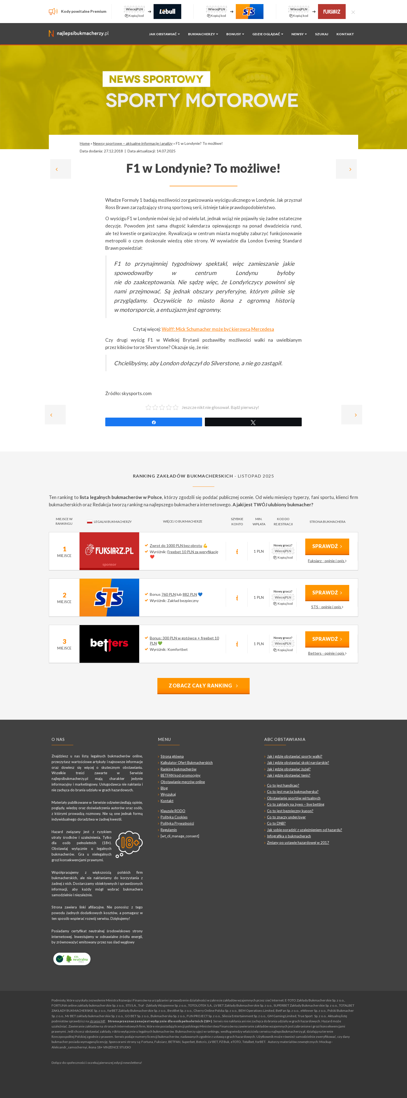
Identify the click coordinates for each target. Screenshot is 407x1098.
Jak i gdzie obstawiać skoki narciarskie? (298, 762)
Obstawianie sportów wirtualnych (293, 798)
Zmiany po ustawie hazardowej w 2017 (298, 842)
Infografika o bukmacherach (289, 836)
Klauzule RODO (173, 811)
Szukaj (321, 34)
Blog (164, 788)
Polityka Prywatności (177, 823)
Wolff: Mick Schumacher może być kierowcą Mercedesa (218, 329)
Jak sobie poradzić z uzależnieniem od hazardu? (304, 830)
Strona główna (172, 756)
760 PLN (168, 594)
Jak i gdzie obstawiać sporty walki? (294, 756)
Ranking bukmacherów (178, 769)
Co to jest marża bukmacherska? (293, 791)
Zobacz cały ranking (203, 686)
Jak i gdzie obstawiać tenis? (288, 775)
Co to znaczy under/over (286, 817)
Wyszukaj (168, 794)
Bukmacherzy (203, 34)
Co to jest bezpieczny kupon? (290, 811)
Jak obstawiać (164, 34)
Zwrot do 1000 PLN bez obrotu (176, 545)
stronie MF (97, 1021)
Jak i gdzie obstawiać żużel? (289, 769)
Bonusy (235, 34)
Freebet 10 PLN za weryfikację (192, 551)
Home (85, 143)
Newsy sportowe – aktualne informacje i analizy (133, 143)
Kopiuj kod (134, 16)
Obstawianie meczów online (183, 782)
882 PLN (190, 594)
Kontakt (345, 34)
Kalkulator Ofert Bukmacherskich (187, 762)
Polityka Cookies (174, 817)
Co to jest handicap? (283, 785)
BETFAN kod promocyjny (181, 775)
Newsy (299, 34)
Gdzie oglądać (267, 34)
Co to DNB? (276, 823)
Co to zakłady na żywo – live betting (295, 804)
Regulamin (169, 830)
